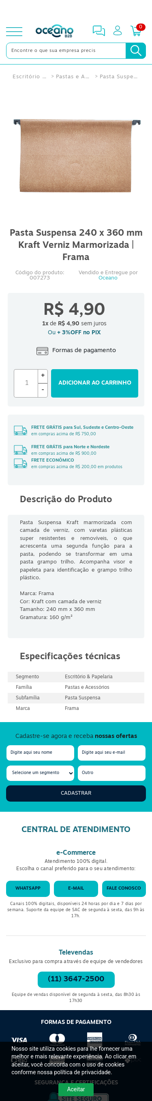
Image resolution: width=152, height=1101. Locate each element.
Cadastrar (76, 793)
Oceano (108, 278)
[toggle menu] (14, 32)
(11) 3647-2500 (76, 979)
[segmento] (40, 773)
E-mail (76, 888)
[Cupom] (76, 9)
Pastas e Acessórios (73, 77)
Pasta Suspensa (120, 77)
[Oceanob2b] (54, 31)
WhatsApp (28, 888)
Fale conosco (124, 888)
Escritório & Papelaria (30, 77)
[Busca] (136, 51)
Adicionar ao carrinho (94, 383)
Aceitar (76, 1089)
